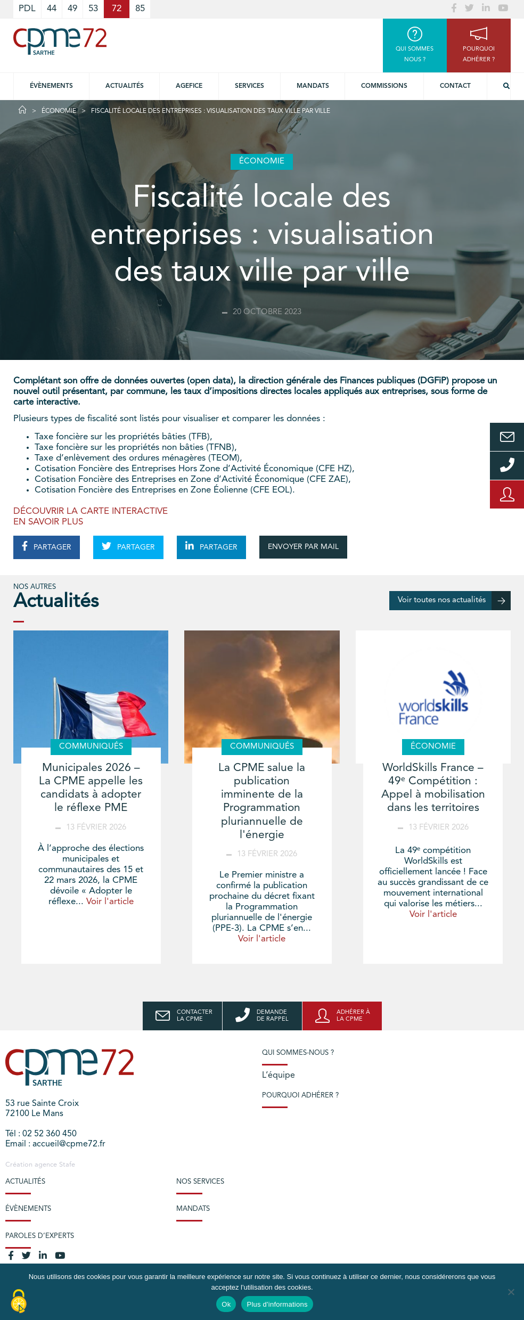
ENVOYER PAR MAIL (303, 547)
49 (72, 8)
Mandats (313, 86)
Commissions (384, 86)
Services (249, 86)
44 (51, 8)
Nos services (200, 1181)
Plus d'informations (277, 1304)
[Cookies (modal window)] (18, 1302)
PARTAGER (46, 546)
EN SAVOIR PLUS (48, 522)
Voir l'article (110, 901)
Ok (226, 1304)
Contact (455, 86)
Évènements (51, 86)
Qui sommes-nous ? (298, 1053)
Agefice (189, 86)
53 (93, 8)
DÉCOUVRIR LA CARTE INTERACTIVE (90, 511)
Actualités (124, 86)
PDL (27, 8)
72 (116, 8)
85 (140, 8)
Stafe (67, 1164)
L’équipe (278, 1075)
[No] (510, 1291)
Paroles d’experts (39, 1236)
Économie (59, 111)
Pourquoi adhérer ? (300, 1095)
